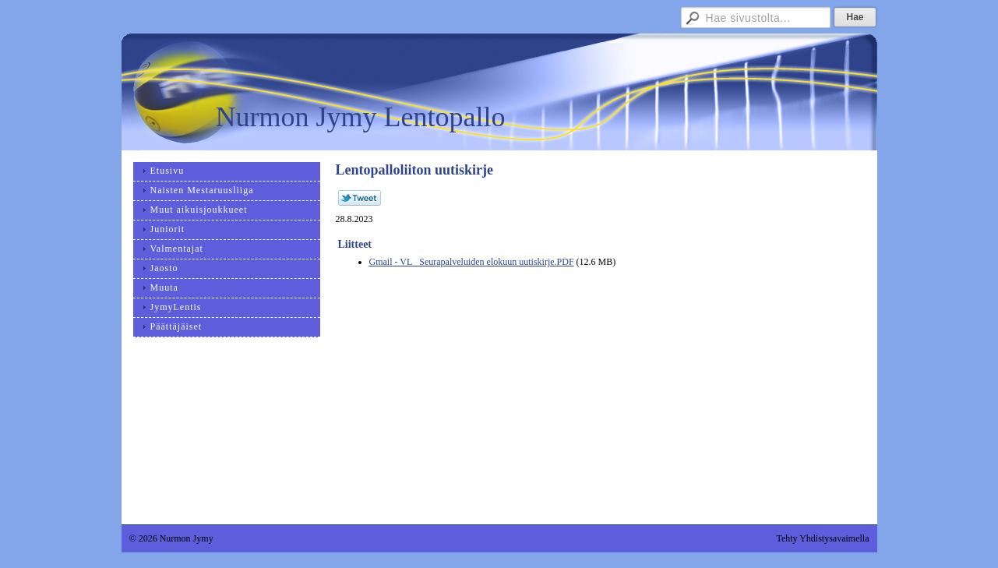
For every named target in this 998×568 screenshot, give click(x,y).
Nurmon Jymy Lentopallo (361, 116)
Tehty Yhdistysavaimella (822, 538)
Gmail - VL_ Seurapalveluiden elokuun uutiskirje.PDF (471, 261)
